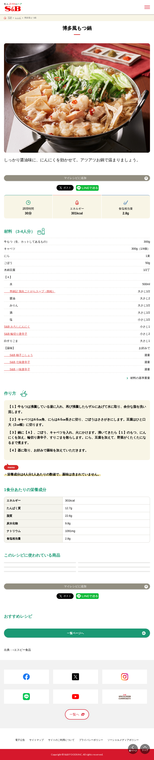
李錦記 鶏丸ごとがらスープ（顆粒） (29, 291)
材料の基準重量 (140, 377)
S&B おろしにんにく (17, 326)
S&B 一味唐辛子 (17, 369)
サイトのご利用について (61, 740)
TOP (10, 18)
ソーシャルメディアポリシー (123, 740)
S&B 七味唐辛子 (17, 362)
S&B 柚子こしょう (18, 355)
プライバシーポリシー (91, 740)
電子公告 (20, 740)
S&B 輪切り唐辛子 (15, 333)
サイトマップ (36, 740)
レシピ (18, 18)
